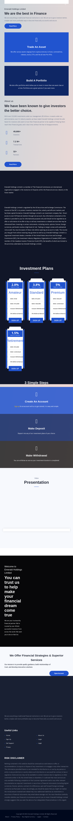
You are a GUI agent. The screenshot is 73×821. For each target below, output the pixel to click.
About (7, 816)
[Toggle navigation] (66, 3)
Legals (39, 816)
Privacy (8, 747)
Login (40, 739)
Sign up (17, 406)
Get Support (10, 743)
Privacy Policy (15, 816)
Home (8, 735)
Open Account (59, 673)
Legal (40, 743)
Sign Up (15, 320)
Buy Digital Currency (28, 816)
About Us (41, 735)
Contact (45, 816)
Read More (13, 26)
